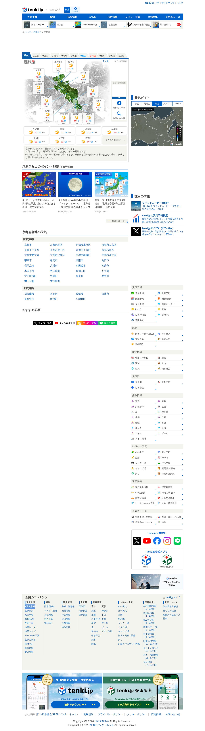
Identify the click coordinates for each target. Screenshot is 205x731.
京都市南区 (108, 250)
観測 (52, 17)
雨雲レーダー (31, 627)
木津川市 (29, 271)
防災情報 (72, 17)
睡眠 (93, 644)
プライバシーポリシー (110, 714)
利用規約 (88, 714)
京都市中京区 (31, 250)
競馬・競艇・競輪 (126, 635)
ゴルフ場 (122, 627)
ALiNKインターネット (64, 714)
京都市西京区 (109, 255)
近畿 (107, 61)
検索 (67, 9)
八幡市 (53, 265)
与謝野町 (81, 299)
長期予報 (29, 623)
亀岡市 (47, 115)
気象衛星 (83, 610)
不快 (104, 615)
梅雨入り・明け (152, 628)
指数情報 (112, 17)
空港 (120, 615)
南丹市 (105, 265)
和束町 (79, 276)
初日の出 (152, 663)
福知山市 (39, 88)
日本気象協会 (44, 714)
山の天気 (122, 606)
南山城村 (29, 281)
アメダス (167, 103)
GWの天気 (152, 621)
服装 (93, 615)
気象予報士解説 (170, 606)
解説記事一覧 (118, 221)
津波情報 (66, 615)
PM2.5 (177, 103)
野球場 (121, 619)
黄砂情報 (29, 652)
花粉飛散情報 (152, 607)
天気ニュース (172, 17)
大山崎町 (55, 271)
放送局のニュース (171, 615)
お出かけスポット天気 (129, 644)
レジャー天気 (132, 17)
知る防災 (66, 627)
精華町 (76, 119)
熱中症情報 (152, 635)
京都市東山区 (57, 250)
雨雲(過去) (49, 606)
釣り (120, 639)
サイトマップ (167, 3)
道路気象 (29, 648)
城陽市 (88, 119)
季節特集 (153, 17)
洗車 (93, 639)
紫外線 (94, 631)
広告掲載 (156, 714)
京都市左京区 (109, 244)
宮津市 (71, 66)
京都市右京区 (31, 255)
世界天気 (29, 610)
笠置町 (53, 276)
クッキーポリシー (137, 714)
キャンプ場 (123, 631)
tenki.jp (33, 10)
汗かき (105, 610)
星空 (93, 623)
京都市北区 (56, 244)
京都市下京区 (83, 250)
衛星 (136, 103)
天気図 (92, 17)
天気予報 (32, 17)
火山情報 (66, 619)
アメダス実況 (50, 610)
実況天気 (48, 615)
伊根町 (53, 299)
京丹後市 (58, 66)
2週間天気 (29, 619)
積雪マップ (30, 631)
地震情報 (66, 610)
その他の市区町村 (113, 140)
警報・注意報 (68, 606)
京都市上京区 (83, 244)
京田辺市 (64, 119)
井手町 (105, 271)
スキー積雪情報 (152, 656)
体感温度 (95, 635)
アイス (105, 623)
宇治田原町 (30, 276)
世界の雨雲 (30, 639)
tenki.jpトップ (152, 3)
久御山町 (81, 271)
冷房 (104, 619)
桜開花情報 (152, 614)
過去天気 (48, 619)
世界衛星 (83, 615)
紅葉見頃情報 (152, 642)
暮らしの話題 (169, 610)
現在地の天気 (119, 107)
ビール (105, 627)
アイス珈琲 (107, 631)
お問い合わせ (172, 714)
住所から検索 (119, 118)
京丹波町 (46, 102)
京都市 (92, 92)
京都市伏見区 (57, 255)
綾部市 (38, 75)
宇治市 (98, 105)
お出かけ (95, 619)
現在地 (75, 11)
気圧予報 (29, 615)
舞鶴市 (83, 77)
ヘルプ (179, 3)
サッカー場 (123, 623)
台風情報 (66, 623)
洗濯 (93, 610)
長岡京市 (29, 265)
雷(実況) (48, 623)
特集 (165, 618)
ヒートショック (152, 649)
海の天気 (122, 610)
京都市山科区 (83, 255)
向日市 (105, 260)
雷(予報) (29, 644)
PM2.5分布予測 (32, 635)
